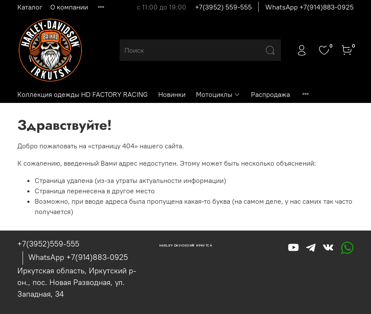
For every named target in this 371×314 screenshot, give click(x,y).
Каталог (29, 7)
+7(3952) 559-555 (223, 7)
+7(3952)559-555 (48, 244)
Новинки (172, 94)
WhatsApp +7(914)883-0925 (309, 7)
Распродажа (270, 94)
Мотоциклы (218, 94)
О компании (69, 7)
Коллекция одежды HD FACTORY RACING (82, 94)
